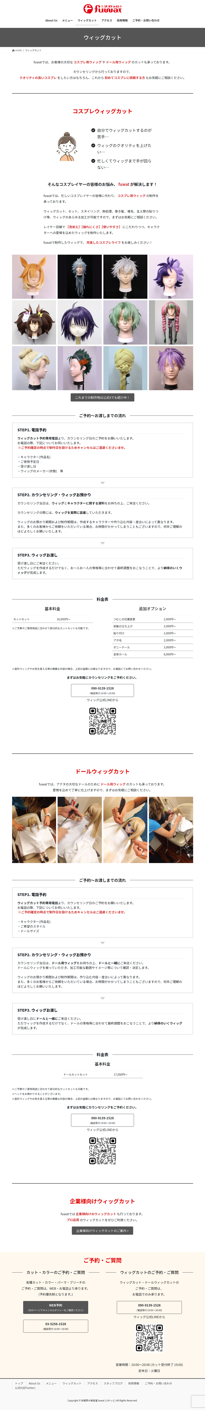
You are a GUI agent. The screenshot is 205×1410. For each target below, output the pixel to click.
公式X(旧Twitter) (25, 1388)
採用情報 (133, 1383)
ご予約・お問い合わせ (158, 1383)
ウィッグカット (72, 1383)
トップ (19, 1383)
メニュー (51, 1383)
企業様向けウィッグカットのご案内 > (102, 1230)
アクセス (92, 1383)
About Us (34, 1383)
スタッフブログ (113, 1383)
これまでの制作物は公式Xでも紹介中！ (102, 397)
